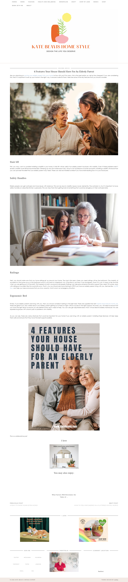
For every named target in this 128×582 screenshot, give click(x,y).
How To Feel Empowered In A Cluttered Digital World (96, 504)
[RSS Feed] (32, 569)
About (29, 5)
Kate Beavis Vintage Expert (25, 579)
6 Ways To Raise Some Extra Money (24, 504)
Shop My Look (85, 2)
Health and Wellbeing (47, 2)
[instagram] (27, 555)
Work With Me (17, 5)
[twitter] (16, 555)
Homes (14, 2)
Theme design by (110, 579)
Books (96, 2)
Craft (74, 2)
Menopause (63, 2)
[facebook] (38, 555)
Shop (104, 2)
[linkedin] (38, 562)
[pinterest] (16, 562)
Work (22, 2)
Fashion (31, 2)
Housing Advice (64, 68)
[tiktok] (27, 562)
